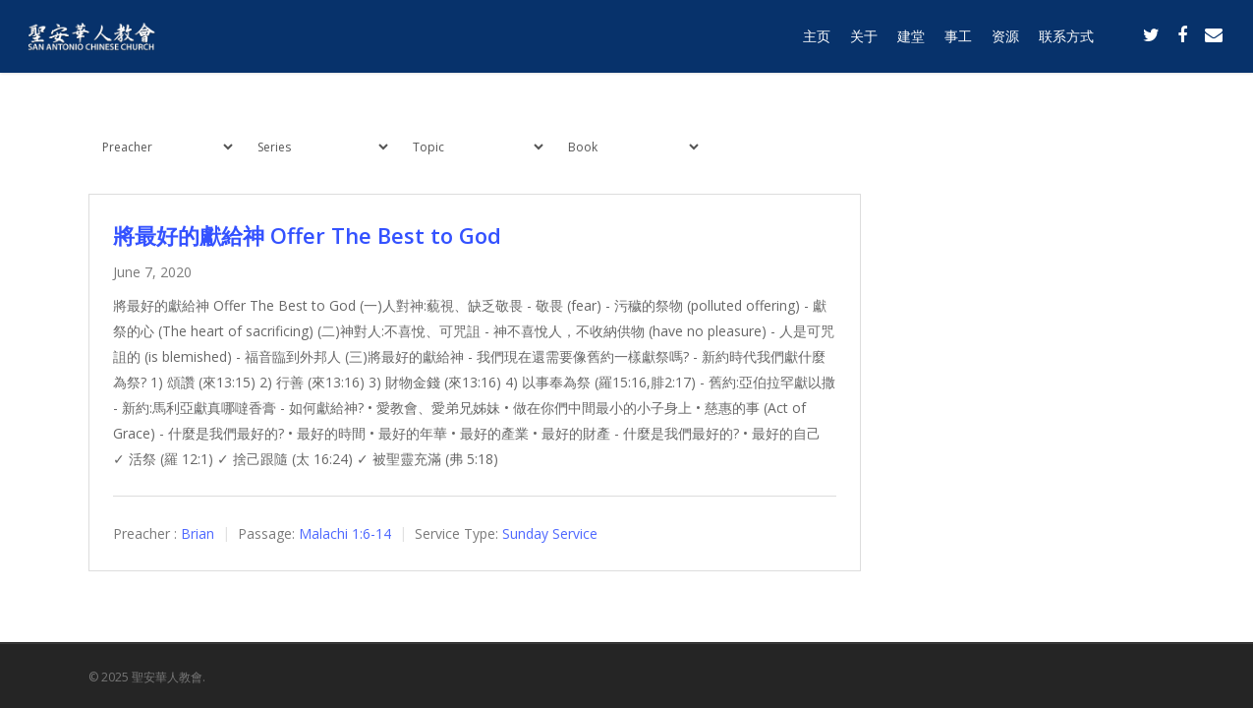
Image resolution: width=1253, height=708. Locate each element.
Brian (197, 533)
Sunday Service (550, 533)
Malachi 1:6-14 (345, 533)
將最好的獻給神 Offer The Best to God (307, 235)
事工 (958, 41)
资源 (1005, 41)
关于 (864, 41)
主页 (816, 41)
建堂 (911, 41)
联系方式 (1066, 41)
